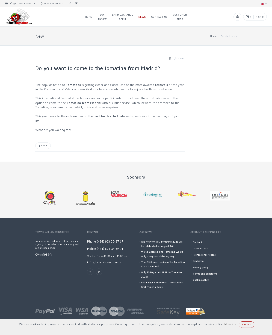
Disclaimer (198, 260)
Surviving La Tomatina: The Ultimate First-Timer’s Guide (162, 284)
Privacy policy (201, 267)
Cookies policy (201, 279)
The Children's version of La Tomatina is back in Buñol (163, 264)
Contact (197, 242)
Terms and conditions (205, 273)
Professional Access (204, 254)
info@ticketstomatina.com (105, 262)
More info (230, 324)
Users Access (200, 248)
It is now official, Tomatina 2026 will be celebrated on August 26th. (161, 243)
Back (43, 145)
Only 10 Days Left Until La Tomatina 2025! (161, 274)
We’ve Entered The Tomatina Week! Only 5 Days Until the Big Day (162, 254)
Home (213, 35)
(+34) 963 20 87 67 (52, 3)
